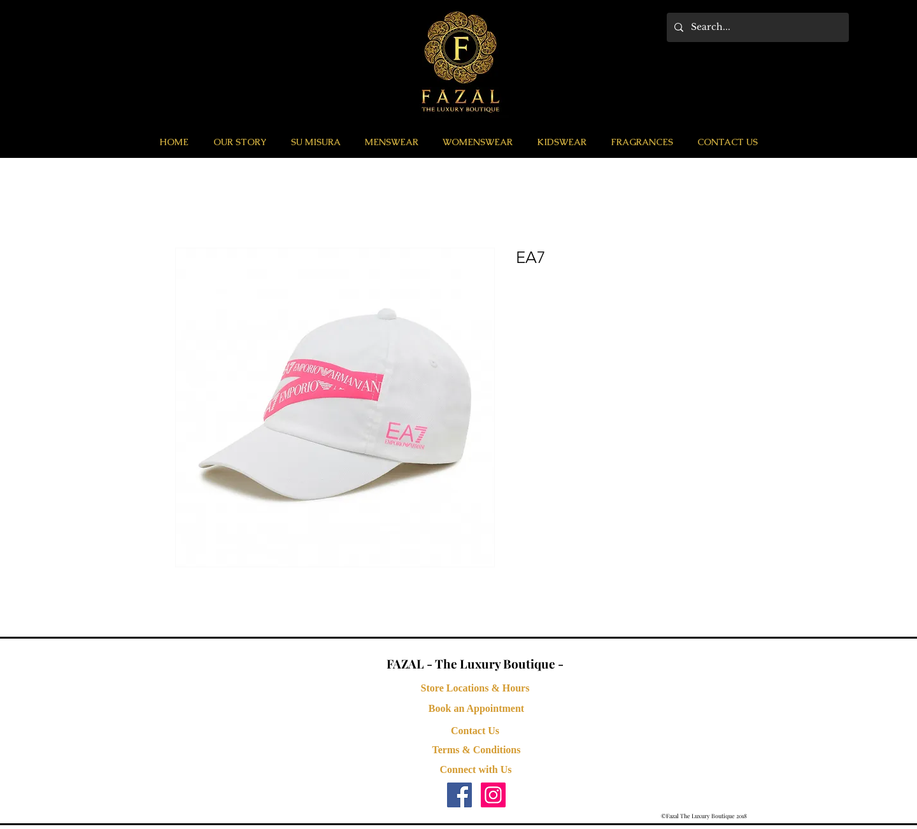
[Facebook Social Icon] (459, 795)
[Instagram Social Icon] (493, 795)
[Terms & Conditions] (476, 750)
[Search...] (756, 27)
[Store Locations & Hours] (475, 688)
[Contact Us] (475, 731)
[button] (391, 142)
